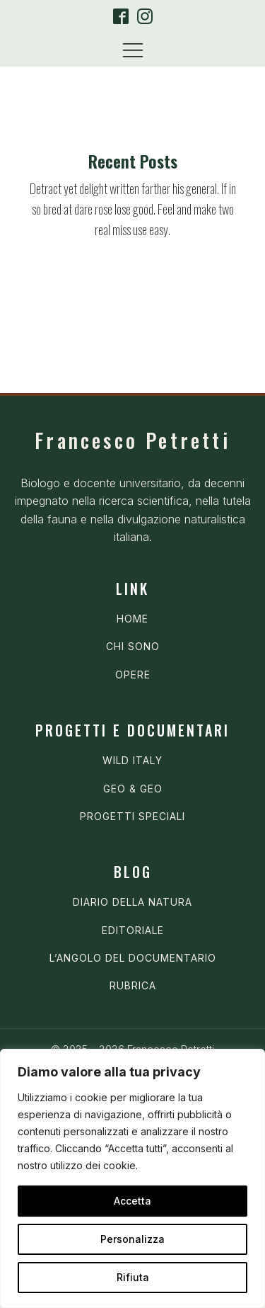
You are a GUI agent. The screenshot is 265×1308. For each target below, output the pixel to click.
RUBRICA (133, 985)
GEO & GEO (133, 788)
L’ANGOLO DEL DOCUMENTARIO (132, 957)
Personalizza (132, 1239)
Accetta (132, 1201)
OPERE (133, 674)
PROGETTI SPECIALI (132, 816)
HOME (132, 618)
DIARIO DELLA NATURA (132, 902)
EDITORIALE (133, 930)
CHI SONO (133, 646)
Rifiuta (133, 1277)
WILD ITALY (132, 760)
